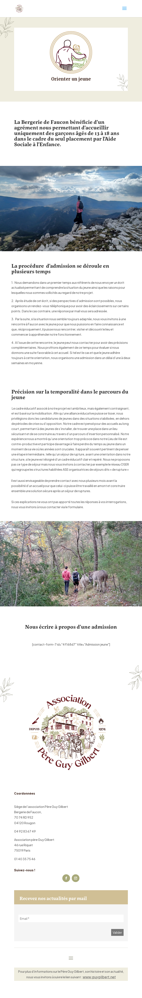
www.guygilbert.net (99, 977)
